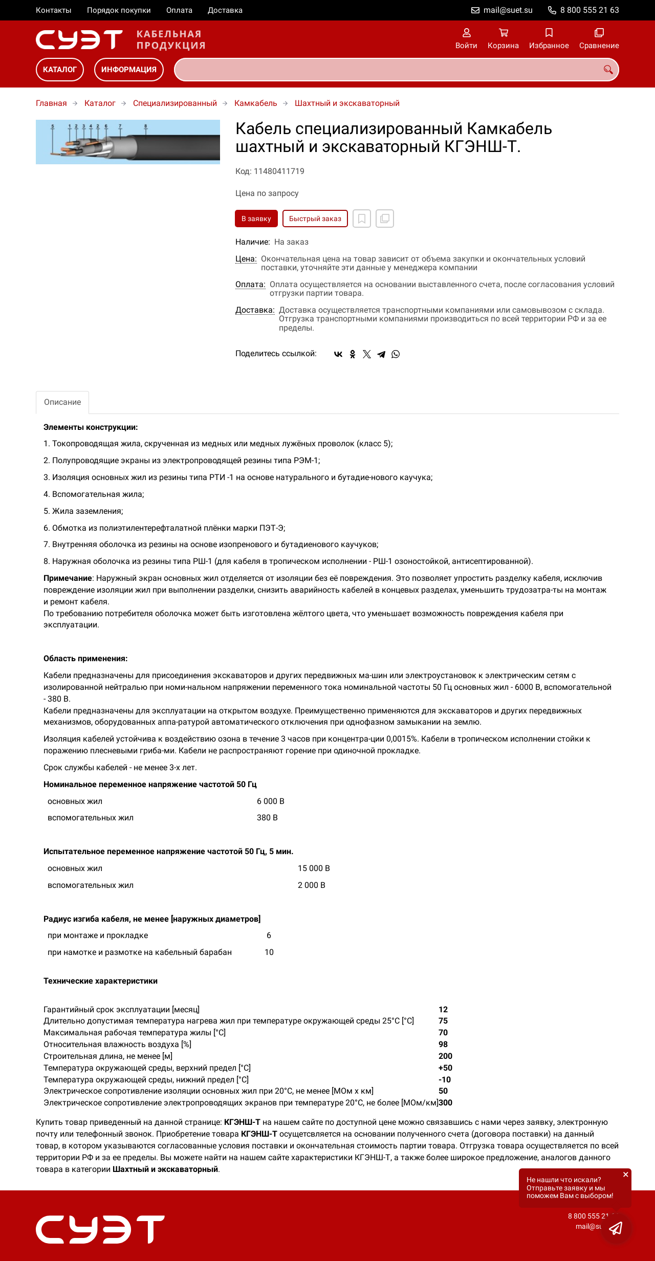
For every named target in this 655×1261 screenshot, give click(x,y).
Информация (129, 69)
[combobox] (396, 69)
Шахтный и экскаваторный (347, 103)
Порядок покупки (119, 10)
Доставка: (255, 310)
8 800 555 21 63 (589, 10)
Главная (51, 103)
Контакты (54, 10)
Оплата (179, 10)
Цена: (246, 259)
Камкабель (255, 103)
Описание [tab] (62, 402)
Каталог (60, 69)
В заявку (256, 218)
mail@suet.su (508, 10)
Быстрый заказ (315, 218)
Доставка (225, 10)
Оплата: (250, 284)
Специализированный (175, 103)
